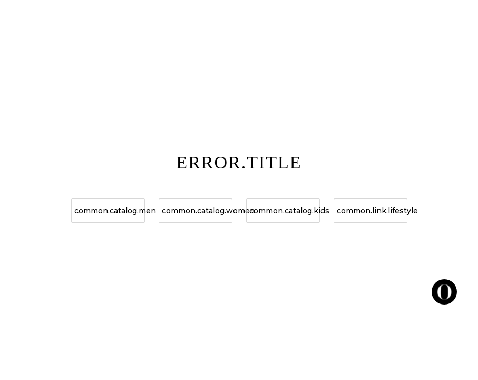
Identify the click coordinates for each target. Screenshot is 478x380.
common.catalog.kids (284, 210)
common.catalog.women (197, 210)
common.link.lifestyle (372, 210)
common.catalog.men (109, 210)
